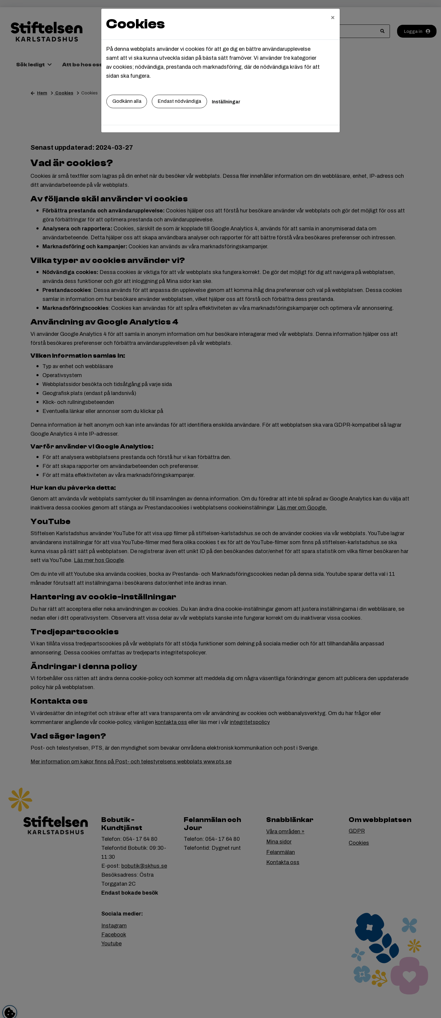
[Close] (333, 17)
